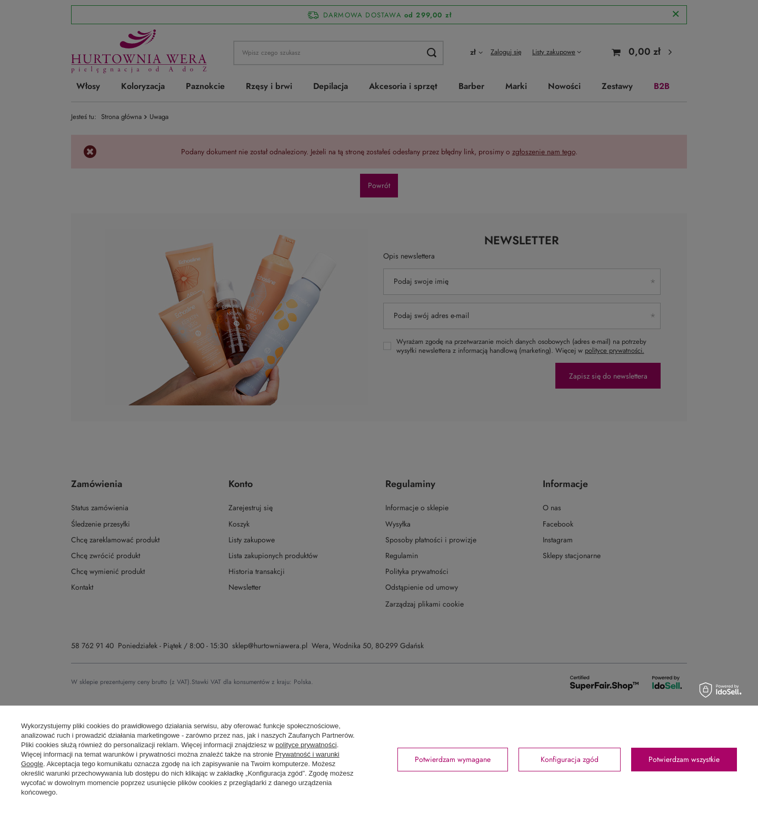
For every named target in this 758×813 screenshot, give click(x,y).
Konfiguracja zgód (570, 759)
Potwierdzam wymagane (453, 759)
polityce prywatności (305, 745)
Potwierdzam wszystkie (684, 759)
